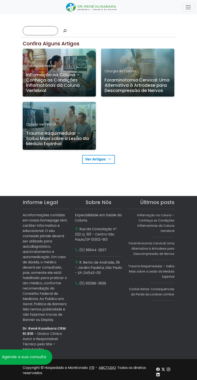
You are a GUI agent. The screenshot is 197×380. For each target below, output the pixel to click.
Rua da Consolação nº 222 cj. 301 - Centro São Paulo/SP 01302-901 (96, 234)
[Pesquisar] (65, 30)
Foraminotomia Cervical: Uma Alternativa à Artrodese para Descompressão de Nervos (151, 248)
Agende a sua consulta (24, 357)
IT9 (91, 367)
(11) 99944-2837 (93, 249)
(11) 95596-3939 (92, 283)
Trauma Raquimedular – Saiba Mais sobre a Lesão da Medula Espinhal (151, 271)
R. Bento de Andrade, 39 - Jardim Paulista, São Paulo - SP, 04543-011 (98, 267)
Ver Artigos (98, 159)
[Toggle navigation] (188, 7)
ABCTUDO (107, 367)
